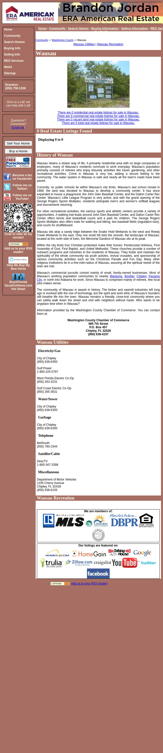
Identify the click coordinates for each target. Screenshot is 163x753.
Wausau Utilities (84, 44)
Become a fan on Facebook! (22, 177)
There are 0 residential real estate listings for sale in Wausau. (98, 112)
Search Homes (78, 28)
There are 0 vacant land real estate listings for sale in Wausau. (98, 119)
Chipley (141, 276)
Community (57, 28)
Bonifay (129, 276)
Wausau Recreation (110, 44)
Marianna (116, 276)
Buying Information (105, 28)
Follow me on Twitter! (22, 187)
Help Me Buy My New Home (18, 267)
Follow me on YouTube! (22, 197)
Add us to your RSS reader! (89, 583)
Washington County (63, 40)
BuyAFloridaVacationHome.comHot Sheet (18, 285)
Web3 (98, 32)
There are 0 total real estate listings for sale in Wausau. (98, 123)
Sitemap (110, 32)
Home (42, 28)
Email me (18, 127)
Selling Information (134, 28)
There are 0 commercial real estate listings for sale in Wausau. (98, 116)
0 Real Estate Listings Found (64, 131)
